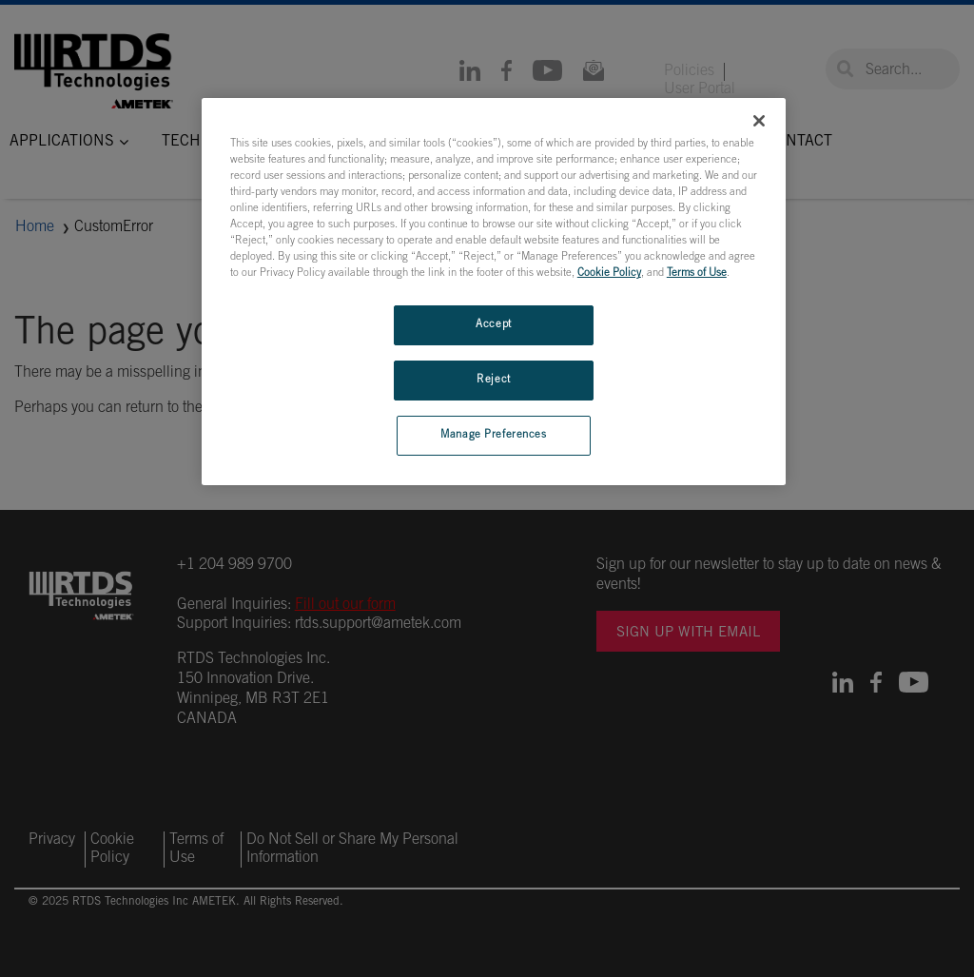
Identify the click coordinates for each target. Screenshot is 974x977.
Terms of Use (697, 273)
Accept (493, 325)
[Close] (759, 121)
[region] (494, 291)
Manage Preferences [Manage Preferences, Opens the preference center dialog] (493, 435)
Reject (493, 380)
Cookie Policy (609, 273)
